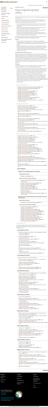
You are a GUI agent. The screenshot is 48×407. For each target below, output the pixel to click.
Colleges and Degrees (5, 20)
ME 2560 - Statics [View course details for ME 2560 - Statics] (24, 191)
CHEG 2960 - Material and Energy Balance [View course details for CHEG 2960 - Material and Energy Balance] (25, 144)
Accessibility (35, 376)
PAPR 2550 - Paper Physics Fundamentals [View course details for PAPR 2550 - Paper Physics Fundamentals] (25, 90)
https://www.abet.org (42, 16)
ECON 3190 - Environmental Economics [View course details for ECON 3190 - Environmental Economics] (27, 209)
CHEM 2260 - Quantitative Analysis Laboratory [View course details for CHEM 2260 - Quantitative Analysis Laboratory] (29, 217)
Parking (34, 387)
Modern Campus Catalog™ (34, 406)
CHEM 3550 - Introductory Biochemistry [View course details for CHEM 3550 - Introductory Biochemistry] (27, 218)
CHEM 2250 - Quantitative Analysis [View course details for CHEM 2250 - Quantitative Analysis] (27, 215)
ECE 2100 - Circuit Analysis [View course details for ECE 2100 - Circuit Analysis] (25, 185)
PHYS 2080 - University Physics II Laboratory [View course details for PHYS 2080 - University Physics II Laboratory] (25, 147)
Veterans (2, 381)
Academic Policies (4, 16)
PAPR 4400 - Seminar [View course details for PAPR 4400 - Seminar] (21, 96)
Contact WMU (3, 394)
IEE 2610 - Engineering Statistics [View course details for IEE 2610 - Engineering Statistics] (23, 140)
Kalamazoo (19, 378)
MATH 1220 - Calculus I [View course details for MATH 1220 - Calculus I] (21, 110)
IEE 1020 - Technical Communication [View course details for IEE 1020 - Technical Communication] (24, 108)
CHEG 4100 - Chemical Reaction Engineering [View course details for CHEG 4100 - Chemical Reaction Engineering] (28, 183)
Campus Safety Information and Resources (36, 380)
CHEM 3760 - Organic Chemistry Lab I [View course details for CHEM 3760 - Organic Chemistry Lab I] (24, 139)
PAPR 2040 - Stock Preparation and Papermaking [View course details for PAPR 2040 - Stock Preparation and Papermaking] (26, 88)
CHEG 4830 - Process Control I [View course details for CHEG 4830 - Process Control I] (23, 160)
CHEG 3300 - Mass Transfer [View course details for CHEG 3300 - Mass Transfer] (22, 152)
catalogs (11, 406)
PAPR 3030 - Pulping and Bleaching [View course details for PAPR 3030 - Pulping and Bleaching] (24, 92)
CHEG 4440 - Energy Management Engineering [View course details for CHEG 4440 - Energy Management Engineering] (29, 202)
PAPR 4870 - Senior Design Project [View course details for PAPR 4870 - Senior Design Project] (24, 98)
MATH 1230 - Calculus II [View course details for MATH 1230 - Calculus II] (22, 116)
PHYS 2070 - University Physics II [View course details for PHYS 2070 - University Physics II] (23, 145)
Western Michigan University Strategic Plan (6, 40)
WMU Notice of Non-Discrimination (7, 397)
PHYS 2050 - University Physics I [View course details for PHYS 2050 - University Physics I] (23, 119)
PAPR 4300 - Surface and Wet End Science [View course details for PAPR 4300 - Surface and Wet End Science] (25, 94)
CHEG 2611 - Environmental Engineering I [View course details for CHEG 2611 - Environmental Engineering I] (25, 127)
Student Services (4, 29)
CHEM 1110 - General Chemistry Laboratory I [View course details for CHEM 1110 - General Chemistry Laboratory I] (25, 107)
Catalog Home (4, 11)
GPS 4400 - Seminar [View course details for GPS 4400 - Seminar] (21, 163)
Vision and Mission (4, 37)
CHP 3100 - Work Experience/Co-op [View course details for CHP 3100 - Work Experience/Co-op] (27, 184)
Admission (3, 18)
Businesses (3, 379)
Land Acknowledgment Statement (7, 398)
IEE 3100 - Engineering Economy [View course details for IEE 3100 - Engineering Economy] (26, 188)
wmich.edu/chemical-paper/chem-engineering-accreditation (28, 37)
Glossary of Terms (4, 27)
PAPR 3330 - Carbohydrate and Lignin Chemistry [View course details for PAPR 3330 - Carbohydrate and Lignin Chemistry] (26, 153)
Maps (34, 385)
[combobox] (38, 5)
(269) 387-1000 (3, 393)
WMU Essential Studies (5, 33)
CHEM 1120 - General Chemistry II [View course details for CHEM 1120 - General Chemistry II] (23, 135)
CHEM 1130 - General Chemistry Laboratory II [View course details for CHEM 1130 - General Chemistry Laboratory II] (25, 137)
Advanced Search (4, 9)
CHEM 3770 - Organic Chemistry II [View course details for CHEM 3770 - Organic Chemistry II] (23, 156)
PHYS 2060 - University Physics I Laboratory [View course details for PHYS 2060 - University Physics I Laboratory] (25, 123)
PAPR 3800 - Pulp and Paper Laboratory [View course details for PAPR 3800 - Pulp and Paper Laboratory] (24, 93)
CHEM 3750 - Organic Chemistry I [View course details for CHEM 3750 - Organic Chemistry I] (23, 138)
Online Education (20, 380)
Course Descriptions (5, 24)
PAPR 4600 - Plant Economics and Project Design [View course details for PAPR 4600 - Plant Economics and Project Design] (26, 97)
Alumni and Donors (3, 377)
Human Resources (37, 383)
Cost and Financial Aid (5, 22)
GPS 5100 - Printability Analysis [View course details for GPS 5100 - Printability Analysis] (26, 186)
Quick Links (3, 35)
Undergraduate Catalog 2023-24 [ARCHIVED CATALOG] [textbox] (35, 5)
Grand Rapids (19, 376)
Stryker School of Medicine (20, 383)
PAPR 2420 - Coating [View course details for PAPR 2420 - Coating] (24, 176)
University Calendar (4, 31)
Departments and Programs (6, 25)
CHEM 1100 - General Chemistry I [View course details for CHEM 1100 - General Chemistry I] (23, 105)
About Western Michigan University (5, 14)
